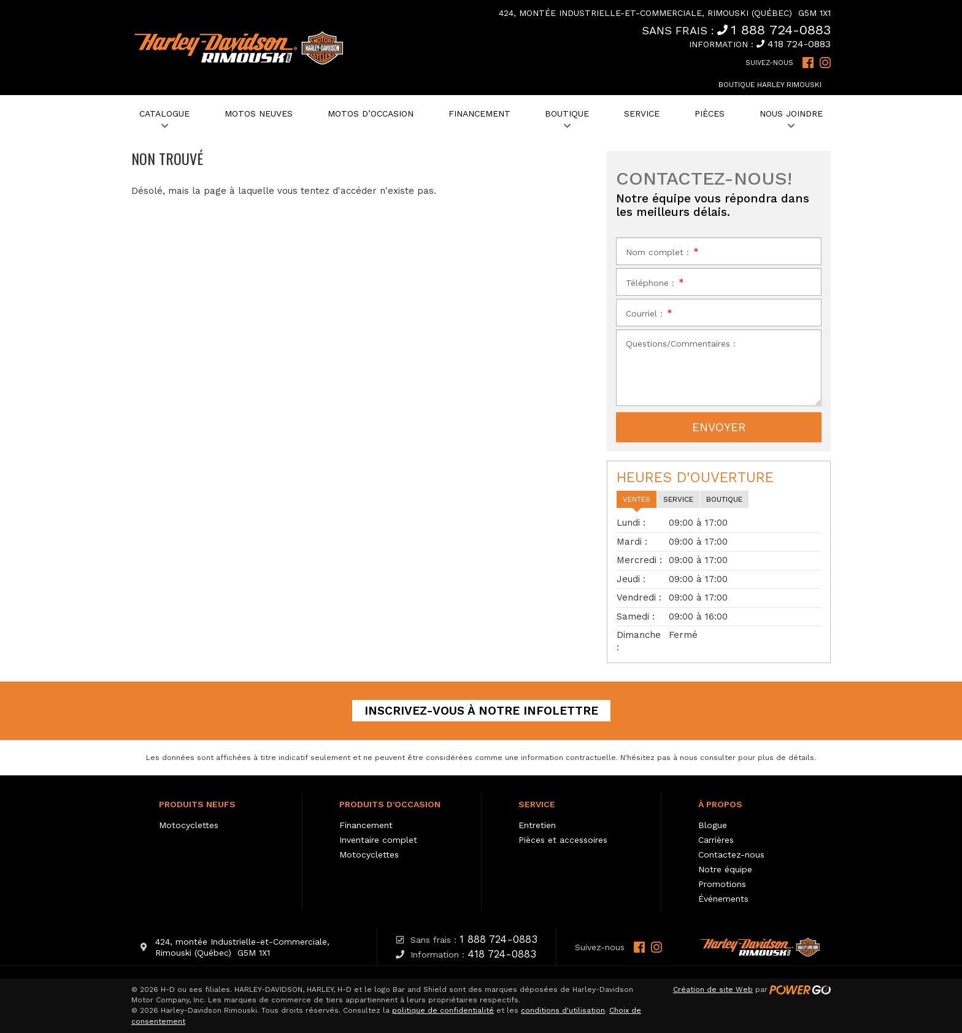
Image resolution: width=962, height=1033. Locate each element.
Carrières (716, 840)
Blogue (712, 825)
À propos (720, 804)
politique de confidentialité (443, 1010)
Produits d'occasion (390, 804)
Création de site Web (713, 989)
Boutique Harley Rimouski (770, 84)
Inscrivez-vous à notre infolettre (481, 711)
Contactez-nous (731, 854)
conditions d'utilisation (563, 1010)
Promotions (722, 884)
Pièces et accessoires (562, 840)
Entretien (537, 825)
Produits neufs (197, 804)
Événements (723, 899)
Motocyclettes (188, 825)
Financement (366, 825)
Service (536, 804)
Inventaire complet (378, 840)
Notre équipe (725, 869)
